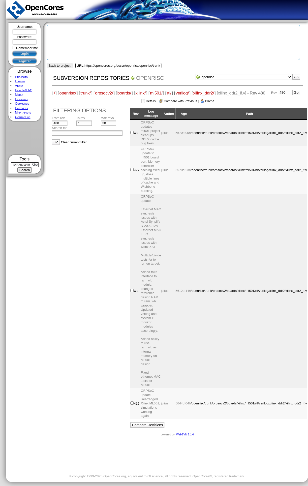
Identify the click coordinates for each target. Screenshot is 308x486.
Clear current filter (74, 142)
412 (136, 403)
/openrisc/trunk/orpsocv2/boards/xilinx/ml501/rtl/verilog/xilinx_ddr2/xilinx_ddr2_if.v (249, 133)
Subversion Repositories (91, 78)
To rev (80, 118)
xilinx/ (140, 93)
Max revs (107, 118)
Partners (21, 108)
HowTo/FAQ (23, 90)
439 (136, 291)
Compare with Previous (180, 101)
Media (19, 94)
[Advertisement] (24, 137)
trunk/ (85, 93)
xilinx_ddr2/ (203, 93)
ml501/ (156, 93)
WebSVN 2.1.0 (185, 434)
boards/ (124, 93)
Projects (21, 77)
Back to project (59, 65)
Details (151, 101)
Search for (59, 128)
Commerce (22, 103)
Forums (20, 81)
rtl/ (169, 93)
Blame (209, 101)
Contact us (22, 117)
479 (136, 170)
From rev (58, 118)
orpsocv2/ (104, 93)
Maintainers (23, 112)
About (19, 86)
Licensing (21, 99)
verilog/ (182, 93)
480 (136, 133)
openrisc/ (67, 93)
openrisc (150, 78)
